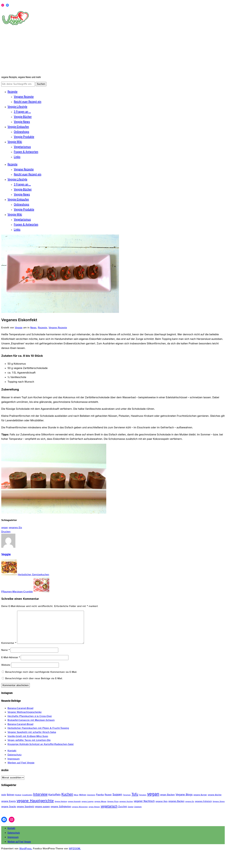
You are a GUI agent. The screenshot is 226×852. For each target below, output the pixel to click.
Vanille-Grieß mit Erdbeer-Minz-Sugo (28, 736)
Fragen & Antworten (26, 152)
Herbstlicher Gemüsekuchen (33, 574)
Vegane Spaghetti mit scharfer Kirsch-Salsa (32, 732)
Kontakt (12, 751)
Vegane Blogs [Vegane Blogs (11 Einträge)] (184, 795)
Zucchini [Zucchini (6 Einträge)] (122, 806)
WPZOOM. (75, 848)
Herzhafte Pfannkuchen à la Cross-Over (30, 716)
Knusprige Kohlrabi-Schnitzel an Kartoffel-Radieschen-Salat (41, 744)
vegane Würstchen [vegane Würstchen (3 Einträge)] (80, 806)
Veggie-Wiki (15, 142)
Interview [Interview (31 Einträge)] (40, 794)
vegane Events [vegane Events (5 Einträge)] (8, 801)
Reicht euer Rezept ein (27, 102)
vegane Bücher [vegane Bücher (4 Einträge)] (215, 794)
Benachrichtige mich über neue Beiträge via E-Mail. (34, 678)
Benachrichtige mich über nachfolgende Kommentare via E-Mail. (41, 672)
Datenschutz (15, 755)
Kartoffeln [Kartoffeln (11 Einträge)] (54, 795)
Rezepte (12, 92)
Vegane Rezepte (24, 97)
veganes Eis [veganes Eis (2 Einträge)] (189, 801)
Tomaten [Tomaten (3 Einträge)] (142, 795)
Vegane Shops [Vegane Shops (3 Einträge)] (219, 801)
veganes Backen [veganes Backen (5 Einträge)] (176, 801)
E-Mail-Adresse (10, 657)
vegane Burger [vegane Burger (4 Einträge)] (200, 794)
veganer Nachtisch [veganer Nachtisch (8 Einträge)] (144, 801)
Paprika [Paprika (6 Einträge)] (100, 795)
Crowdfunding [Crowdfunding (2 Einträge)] (27, 795)
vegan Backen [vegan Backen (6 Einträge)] (167, 795)
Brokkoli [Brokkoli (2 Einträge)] (18, 795)
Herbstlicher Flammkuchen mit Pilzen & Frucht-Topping (38, 728)
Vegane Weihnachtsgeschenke (25, 712)
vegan (4, 527)
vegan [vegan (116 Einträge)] (153, 794)
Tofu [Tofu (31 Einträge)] (135, 794)
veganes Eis (15, 527)
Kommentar (8, 643)
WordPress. (25, 848)
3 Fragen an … (22, 112)
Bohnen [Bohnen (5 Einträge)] (10, 794)
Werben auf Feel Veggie (21, 763)
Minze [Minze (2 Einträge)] (76, 795)
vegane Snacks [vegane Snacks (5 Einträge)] (8, 806)
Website (5, 665)
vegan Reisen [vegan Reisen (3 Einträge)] (94, 806)
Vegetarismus (22, 147)
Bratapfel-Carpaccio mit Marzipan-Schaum (31, 720)
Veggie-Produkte (24, 137)
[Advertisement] (113, 51)
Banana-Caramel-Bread (20, 708)
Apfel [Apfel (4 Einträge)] (3, 794)
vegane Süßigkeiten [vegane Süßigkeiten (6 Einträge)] (61, 806)
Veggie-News (22, 122)
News (33, 327)
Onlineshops (21, 132)
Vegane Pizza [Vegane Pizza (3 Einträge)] (112, 801)
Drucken (6, 531)
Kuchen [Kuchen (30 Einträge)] (67, 794)
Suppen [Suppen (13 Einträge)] (117, 794)
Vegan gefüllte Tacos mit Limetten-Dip (29, 740)
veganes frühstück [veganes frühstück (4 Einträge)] (203, 801)
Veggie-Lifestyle (17, 107)
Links (17, 157)
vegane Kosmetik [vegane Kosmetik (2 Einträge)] (74, 801)
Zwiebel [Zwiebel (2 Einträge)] (130, 807)
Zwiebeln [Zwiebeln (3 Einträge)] (138, 806)
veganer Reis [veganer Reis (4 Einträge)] (161, 801)
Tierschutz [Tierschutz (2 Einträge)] (127, 795)
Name (5, 650)
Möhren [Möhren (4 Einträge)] (82, 794)
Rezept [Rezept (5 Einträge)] (108, 794)
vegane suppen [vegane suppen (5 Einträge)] (42, 806)
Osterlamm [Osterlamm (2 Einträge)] (91, 795)
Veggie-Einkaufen (18, 127)
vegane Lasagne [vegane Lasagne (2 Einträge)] (87, 801)
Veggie (18, 327)
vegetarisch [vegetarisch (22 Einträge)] (109, 806)
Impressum (14, 759)
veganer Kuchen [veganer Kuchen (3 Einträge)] (126, 801)
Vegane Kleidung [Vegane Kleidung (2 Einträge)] (61, 801)
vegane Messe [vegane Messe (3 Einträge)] (100, 801)
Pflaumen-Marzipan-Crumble (17, 591)
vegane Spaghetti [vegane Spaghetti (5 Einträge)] (25, 806)
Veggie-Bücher (23, 117)
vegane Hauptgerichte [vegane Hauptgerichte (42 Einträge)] (35, 801)
